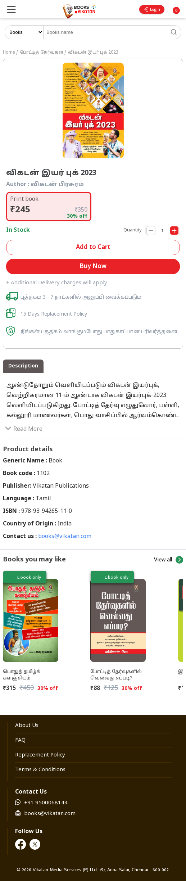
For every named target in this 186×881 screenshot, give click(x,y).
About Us (26, 725)
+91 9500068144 (46, 803)
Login (152, 9)
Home (9, 52)
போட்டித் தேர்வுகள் (41, 52)
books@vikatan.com (64, 536)
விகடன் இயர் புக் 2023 (93, 52)
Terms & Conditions (40, 770)
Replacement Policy (40, 755)
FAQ (20, 740)
